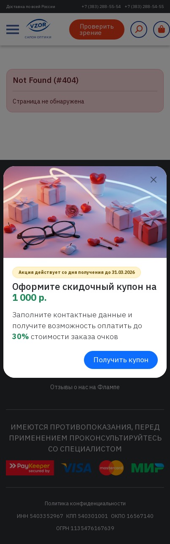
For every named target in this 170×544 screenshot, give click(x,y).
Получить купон (120, 359)
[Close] (153, 179)
